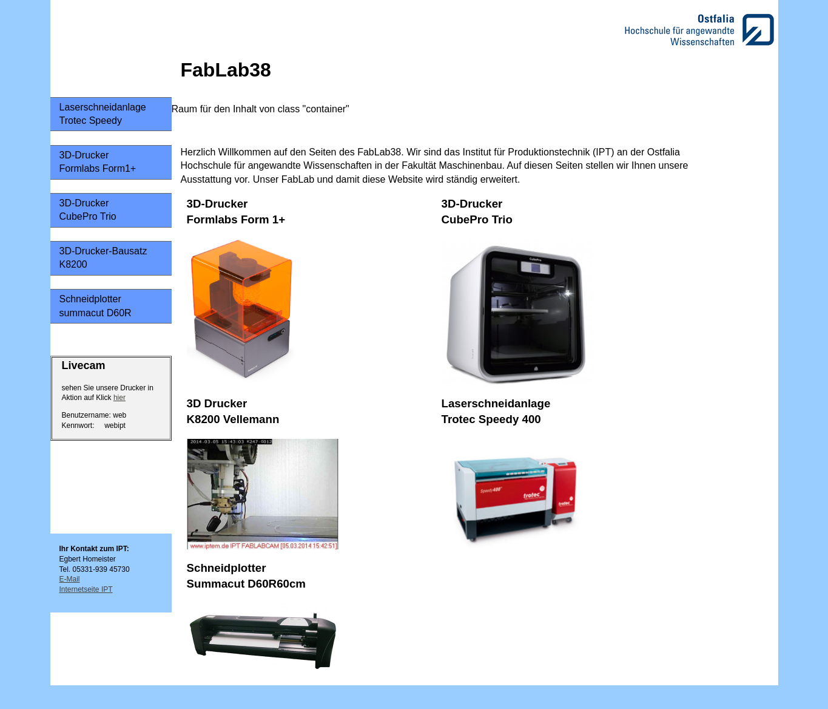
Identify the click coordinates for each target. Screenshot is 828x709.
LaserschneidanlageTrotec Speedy (102, 114)
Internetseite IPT (86, 589)
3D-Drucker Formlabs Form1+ (97, 162)
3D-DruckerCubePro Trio (87, 210)
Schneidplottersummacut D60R (95, 305)
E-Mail (69, 579)
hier (119, 397)
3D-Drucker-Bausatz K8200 (103, 258)
